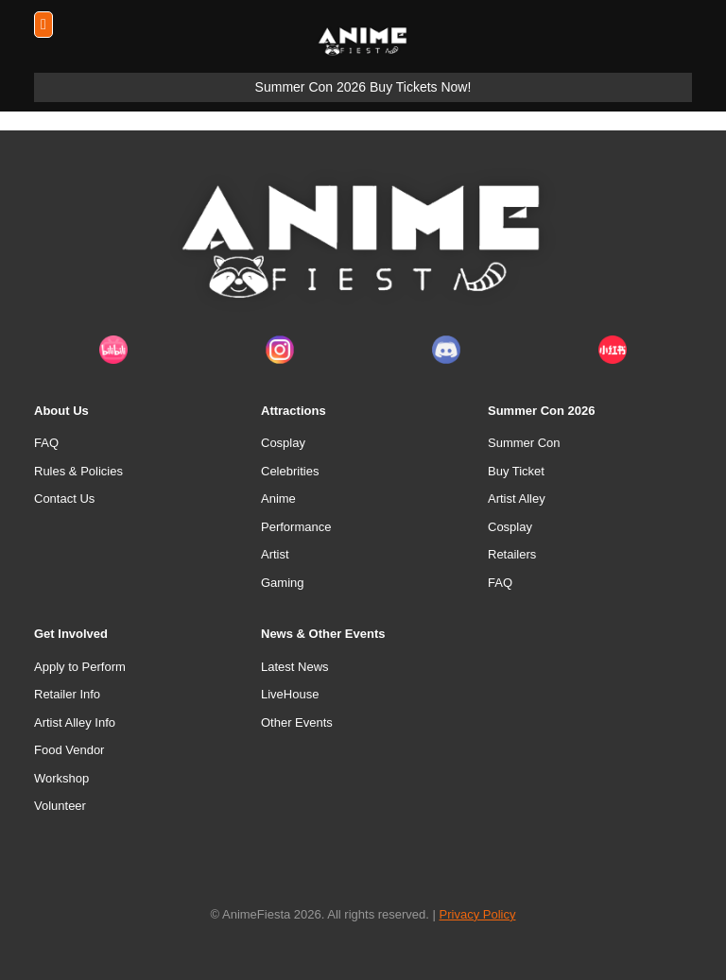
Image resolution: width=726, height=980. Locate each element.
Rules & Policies (78, 471)
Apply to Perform (80, 667)
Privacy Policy (478, 914)
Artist (275, 554)
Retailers (512, 554)
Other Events (297, 722)
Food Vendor (69, 750)
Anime (278, 498)
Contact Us (64, 498)
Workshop (61, 778)
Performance (296, 527)
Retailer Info (67, 694)
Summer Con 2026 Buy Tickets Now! (363, 87)
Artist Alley (516, 498)
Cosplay (283, 443)
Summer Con (524, 443)
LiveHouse (290, 694)
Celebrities (290, 471)
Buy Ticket (516, 471)
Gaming (282, 583)
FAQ (46, 443)
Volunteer (60, 806)
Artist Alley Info (74, 722)
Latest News (295, 667)
